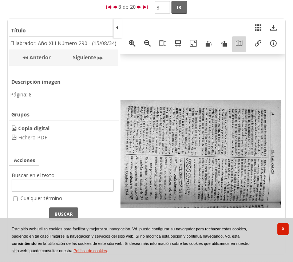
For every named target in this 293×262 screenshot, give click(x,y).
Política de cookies (90, 251)
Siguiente (84, 57)
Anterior (39, 57)
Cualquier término (41, 198)
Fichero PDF (32, 137)
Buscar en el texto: (34, 175)
